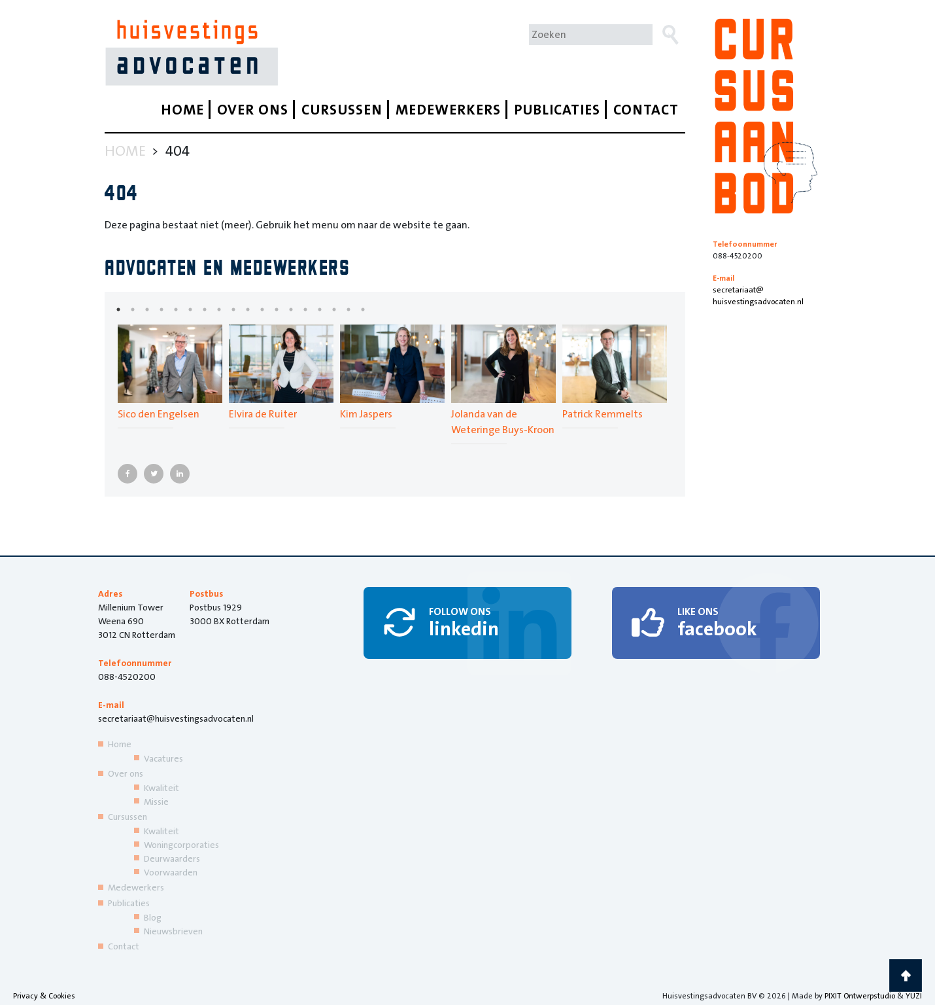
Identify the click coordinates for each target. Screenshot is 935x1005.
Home (182, 109)
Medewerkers (448, 109)
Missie (156, 801)
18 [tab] (372, 309)
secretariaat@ (765, 296)
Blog (153, 917)
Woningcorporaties (181, 845)
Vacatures (163, 758)
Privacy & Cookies (44, 996)
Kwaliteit (161, 788)
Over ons (252, 109)
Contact (646, 109)
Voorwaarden (170, 872)
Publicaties (557, 109)
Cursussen (341, 109)
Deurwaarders (172, 858)
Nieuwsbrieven (173, 931)
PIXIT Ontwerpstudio (859, 996)
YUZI (914, 996)
